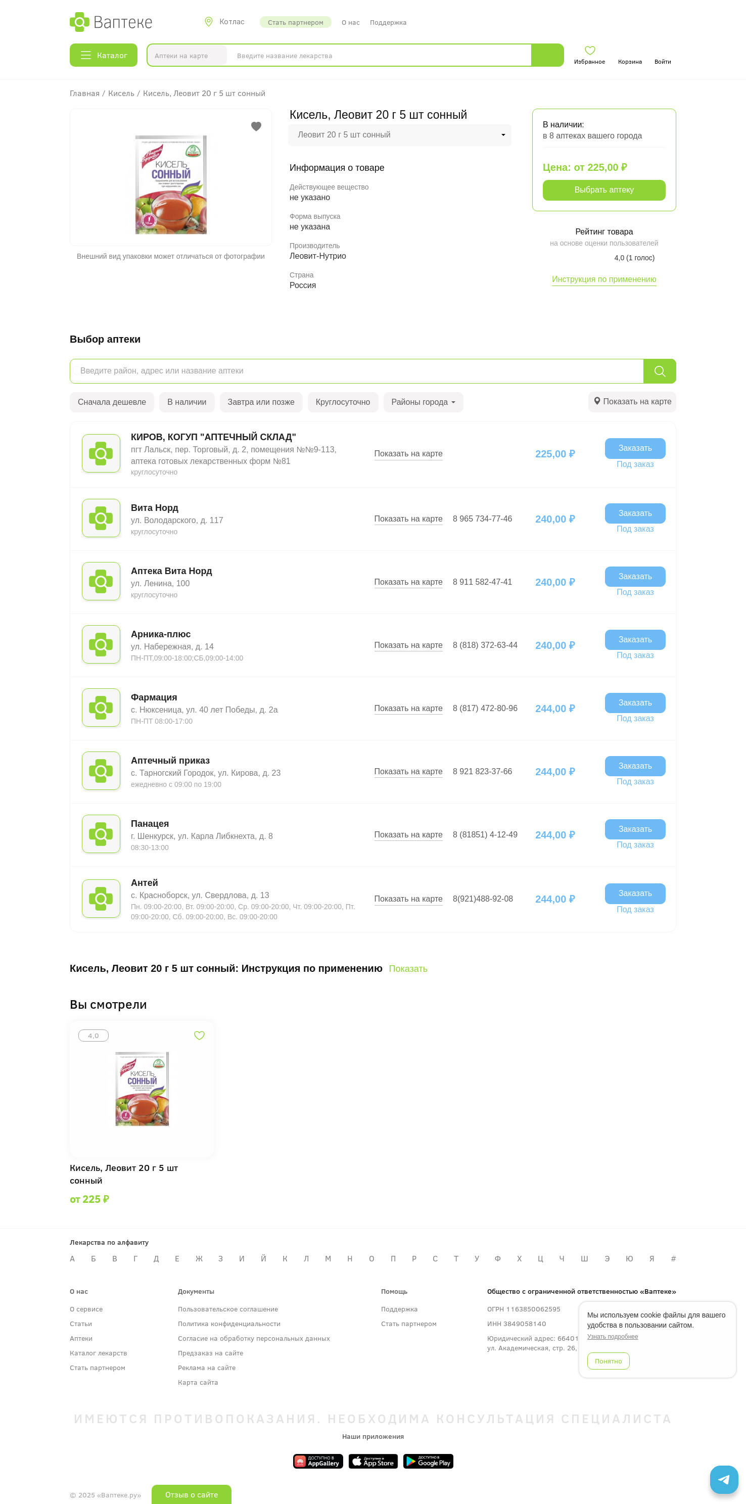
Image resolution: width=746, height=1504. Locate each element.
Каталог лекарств (98, 1352)
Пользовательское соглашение (228, 1308)
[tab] (632, 402)
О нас (351, 22)
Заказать (635, 448)
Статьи (81, 1323)
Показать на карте (409, 453)
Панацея (150, 824)
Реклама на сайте (207, 1367)
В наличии (186, 402)
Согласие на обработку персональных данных (254, 1338)
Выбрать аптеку (604, 189)
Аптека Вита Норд (171, 571)
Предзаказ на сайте (210, 1352)
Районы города (423, 402)
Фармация (154, 697)
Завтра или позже (261, 402)
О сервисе (86, 1308)
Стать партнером (295, 22)
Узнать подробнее (612, 1336)
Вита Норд (154, 508)
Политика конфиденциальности (229, 1323)
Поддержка (388, 22)
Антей (144, 883)
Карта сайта (198, 1382)
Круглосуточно (343, 402)
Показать (408, 969)
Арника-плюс (161, 634)
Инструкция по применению (604, 279)
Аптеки (81, 1338)
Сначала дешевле (112, 402)
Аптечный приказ (170, 761)
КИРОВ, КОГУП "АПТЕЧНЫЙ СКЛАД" (213, 437)
